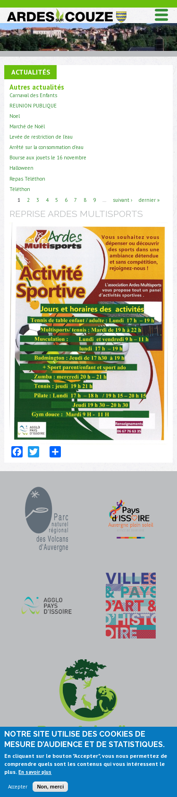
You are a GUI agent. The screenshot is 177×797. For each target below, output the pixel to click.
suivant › (122, 200)
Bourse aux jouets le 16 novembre (47, 157)
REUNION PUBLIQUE (33, 105)
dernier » (149, 200)
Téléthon (19, 189)
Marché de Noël (27, 126)
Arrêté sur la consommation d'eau (46, 147)
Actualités (30, 71)
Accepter (17, 789)
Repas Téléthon (27, 178)
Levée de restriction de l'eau (41, 136)
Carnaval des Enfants (33, 95)
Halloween (21, 168)
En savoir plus (34, 774)
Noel (14, 116)
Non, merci (50, 789)
